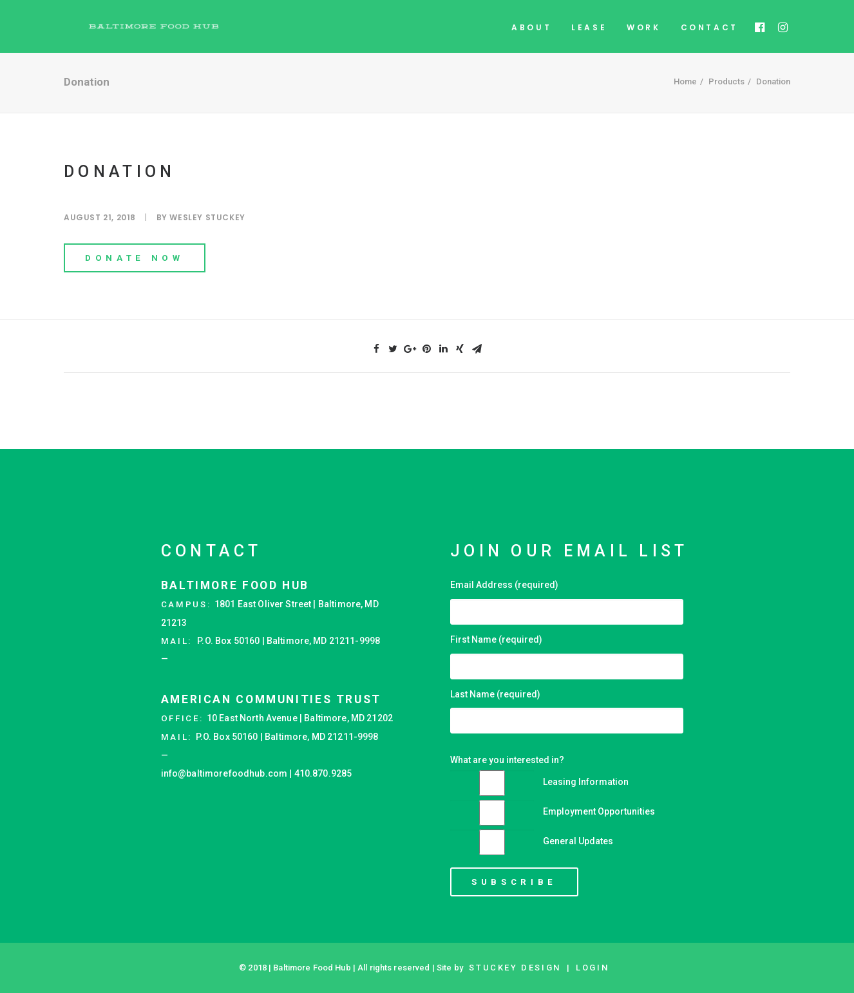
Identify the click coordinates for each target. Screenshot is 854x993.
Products (726, 101)
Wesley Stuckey (207, 236)
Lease (589, 36)
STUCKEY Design (514, 967)
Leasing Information (586, 782)
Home (685, 101)
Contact (709, 36)
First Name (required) (496, 639)
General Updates (578, 841)
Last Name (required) (495, 694)
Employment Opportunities (599, 811)
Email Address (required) (504, 585)
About (531, 36)
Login (592, 967)
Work (643, 36)
